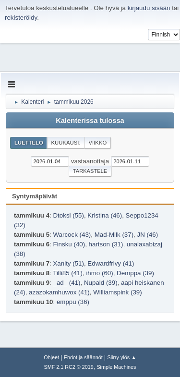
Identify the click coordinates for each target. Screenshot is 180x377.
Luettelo (28, 143)
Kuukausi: (66, 143)
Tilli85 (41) (68, 273)
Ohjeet (51, 357)
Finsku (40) (69, 244)
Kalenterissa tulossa (90, 120)
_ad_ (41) (66, 282)
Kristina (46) (104, 215)
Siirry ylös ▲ (121, 357)
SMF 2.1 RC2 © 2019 (69, 367)
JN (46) (147, 234)
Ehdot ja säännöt (83, 357)
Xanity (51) (68, 263)
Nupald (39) (101, 282)
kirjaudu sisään (149, 8)
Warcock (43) (72, 234)
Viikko (97, 143)
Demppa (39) (135, 273)
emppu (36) (73, 301)
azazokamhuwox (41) (59, 292)
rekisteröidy (21, 17)
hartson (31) (106, 244)
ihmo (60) (99, 273)
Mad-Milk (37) (114, 234)
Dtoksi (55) (68, 215)
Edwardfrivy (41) (110, 263)
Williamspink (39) (117, 292)
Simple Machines (116, 367)
